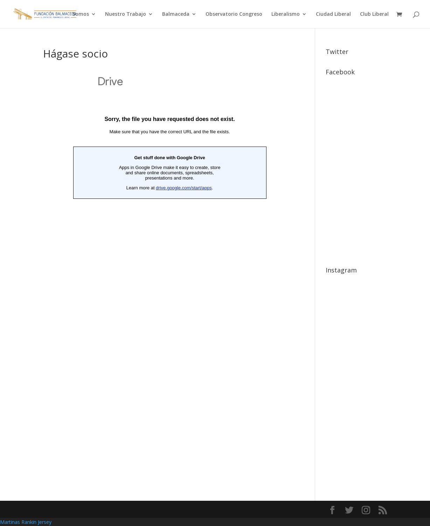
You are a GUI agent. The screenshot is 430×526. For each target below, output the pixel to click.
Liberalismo (285, 14)
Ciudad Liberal (333, 14)
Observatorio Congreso (234, 14)
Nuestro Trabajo (125, 14)
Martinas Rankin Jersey (25, 522)
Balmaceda (175, 14)
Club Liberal (374, 14)
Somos (80, 14)
